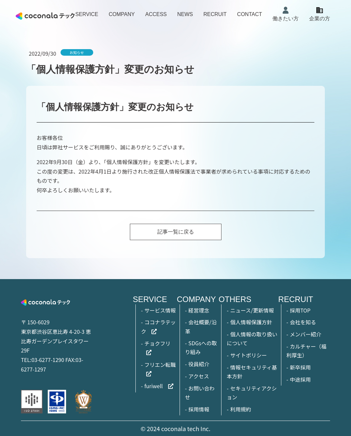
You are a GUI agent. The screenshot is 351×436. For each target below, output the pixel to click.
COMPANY (122, 14)
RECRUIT (215, 14)
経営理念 (198, 310)
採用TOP (300, 310)
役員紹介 (198, 364)
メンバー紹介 (305, 334)
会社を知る (303, 322)
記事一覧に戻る (175, 232)
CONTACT (249, 14)
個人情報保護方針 (251, 322)
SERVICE (86, 14)
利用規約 (240, 409)
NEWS (185, 14)
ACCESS (156, 14)
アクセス (198, 376)
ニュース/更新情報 (252, 310)
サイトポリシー (248, 355)
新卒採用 (300, 367)
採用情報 (198, 409)
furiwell (153, 386)
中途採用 (300, 379)
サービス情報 (160, 310)
